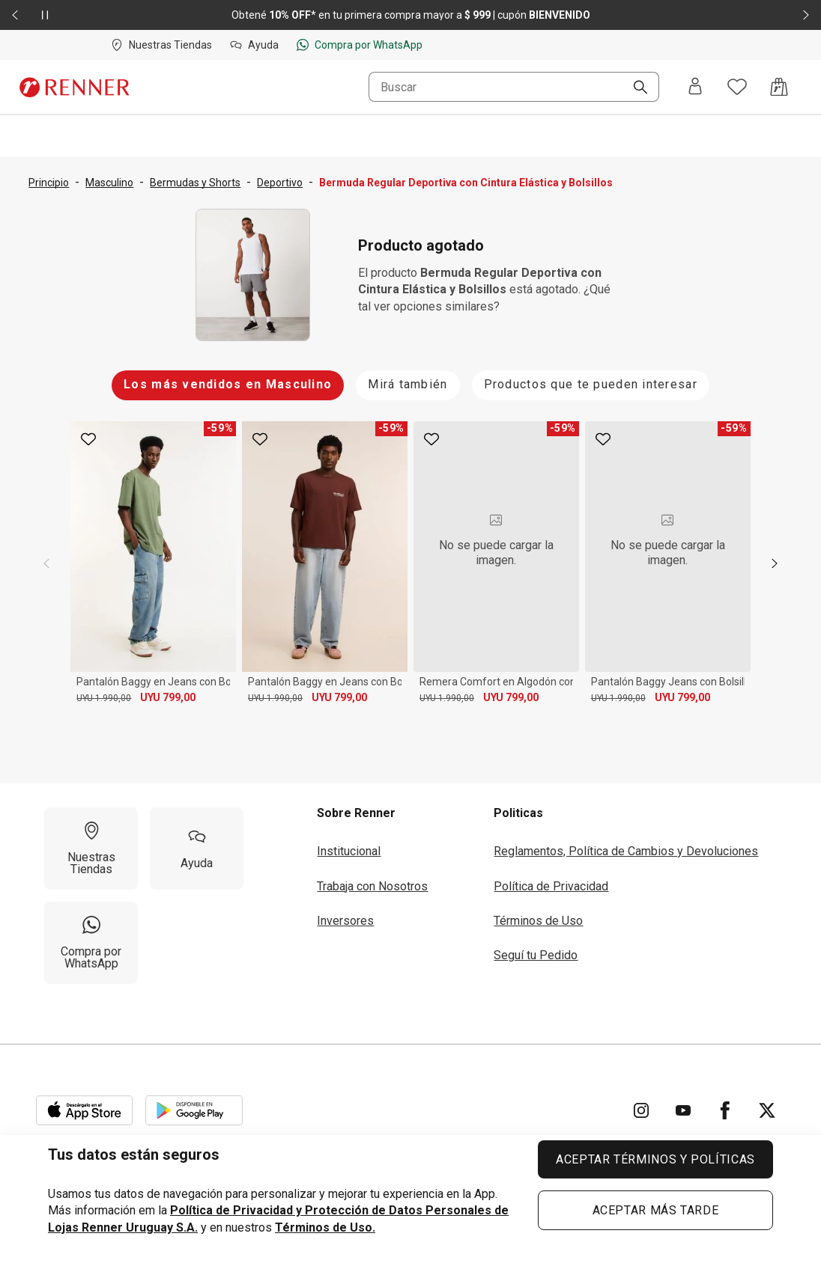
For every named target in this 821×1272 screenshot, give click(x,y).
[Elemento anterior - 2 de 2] (15, 15)
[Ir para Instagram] (641, 1110)
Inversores (345, 921)
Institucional (349, 851)
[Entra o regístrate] (695, 87)
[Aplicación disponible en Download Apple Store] (84, 1110)
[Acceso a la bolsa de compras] (779, 87)
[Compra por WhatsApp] (91, 943)
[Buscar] (634, 88)
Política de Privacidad (551, 886)
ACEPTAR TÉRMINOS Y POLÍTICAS (655, 1159)
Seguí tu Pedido (536, 955)
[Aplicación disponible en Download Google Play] (194, 1110)
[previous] (46, 563)
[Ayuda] (196, 848)
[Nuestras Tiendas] (91, 848)
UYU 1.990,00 (103, 698)
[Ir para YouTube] (683, 1110)
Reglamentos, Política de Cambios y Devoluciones (626, 851)
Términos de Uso (538, 921)
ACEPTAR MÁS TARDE (656, 1210)
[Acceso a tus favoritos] (737, 87)
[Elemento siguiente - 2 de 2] (806, 15)
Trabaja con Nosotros (372, 886)
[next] (775, 563)
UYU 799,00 (168, 697)
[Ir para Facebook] (725, 1110)
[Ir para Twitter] (767, 1110)
